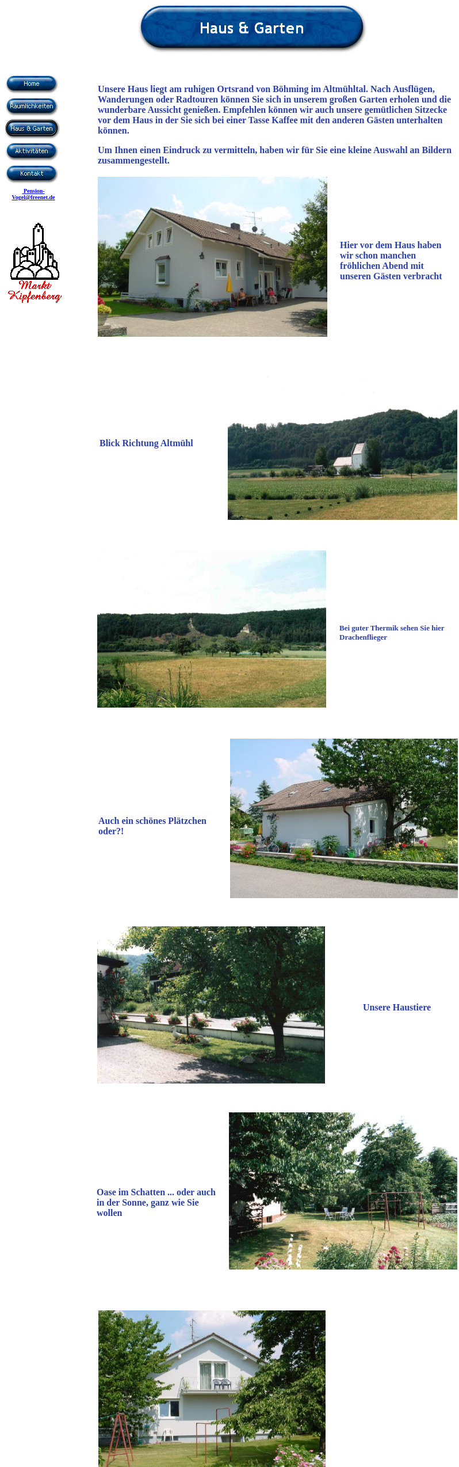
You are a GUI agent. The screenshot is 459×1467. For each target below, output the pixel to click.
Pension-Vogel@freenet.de (33, 194)
